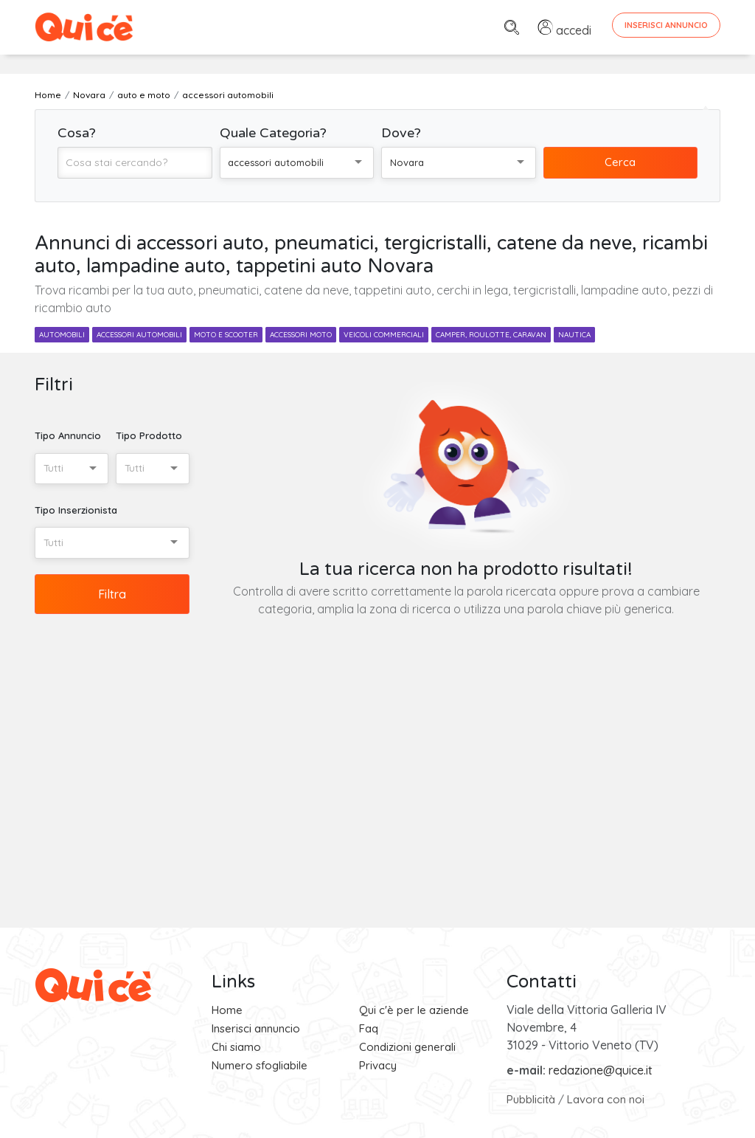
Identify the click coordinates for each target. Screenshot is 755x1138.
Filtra (112, 594)
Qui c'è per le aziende (414, 1010)
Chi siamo (236, 1047)
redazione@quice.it (601, 1070)
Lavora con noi (605, 1099)
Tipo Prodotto (149, 435)
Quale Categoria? (273, 133)
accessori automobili (139, 334)
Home (227, 1010)
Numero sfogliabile (259, 1065)
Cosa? (77, 133)
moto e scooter (226, 334)
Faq (368, 1028)
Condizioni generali (407, 1047)
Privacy (378, 1065)
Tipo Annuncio (68, 435)
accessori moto (301, 334)
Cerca (620, 162)
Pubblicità (531, 1099)
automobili (62, 334)
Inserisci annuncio (256, 1028)
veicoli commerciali (384, 334)
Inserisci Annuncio (666, 25)
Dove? (401, 133)
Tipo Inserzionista (76, 510)
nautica (574, 334)
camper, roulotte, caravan (491, 334)
